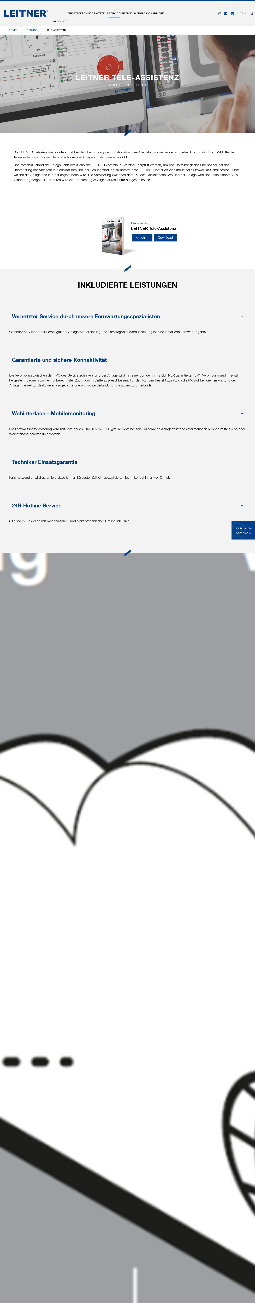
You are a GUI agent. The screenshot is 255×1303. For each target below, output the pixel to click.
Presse (169, 12)
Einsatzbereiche (86, 12)
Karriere (184, 12)
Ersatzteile (110, 12)
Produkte (62, 12)
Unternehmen (149, 12)
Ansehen (142, 238)
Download (165, 238)
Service (129, 12)
